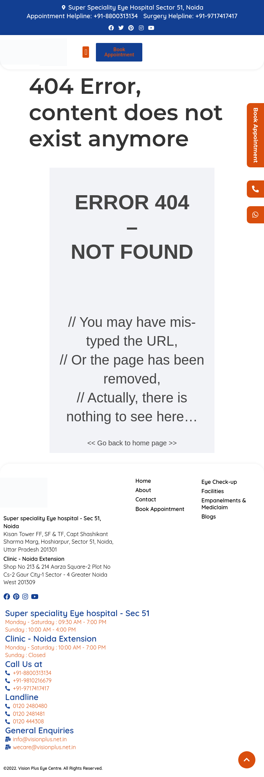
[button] (85, 52)
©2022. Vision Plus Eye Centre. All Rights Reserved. (52, 768)
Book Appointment (255, 135)
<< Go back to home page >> (132, 443)
